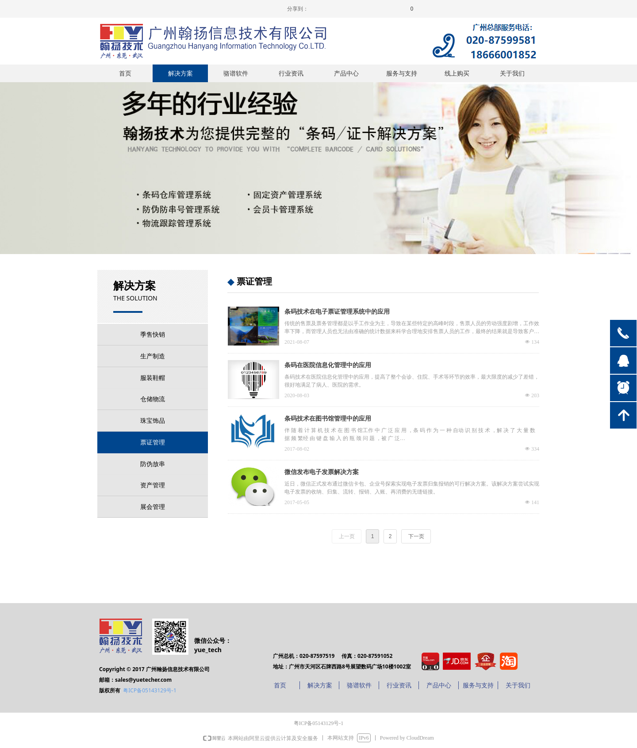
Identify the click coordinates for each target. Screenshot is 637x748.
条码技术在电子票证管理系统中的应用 (337, 311)
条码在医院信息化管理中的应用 (327, 365)
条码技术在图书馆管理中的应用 (327, 418)
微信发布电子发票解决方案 (321, 472)
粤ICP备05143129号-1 (150, 690)
